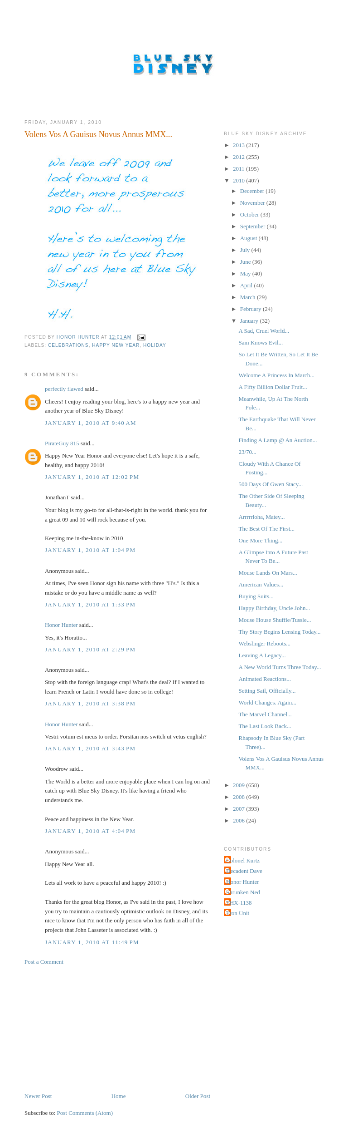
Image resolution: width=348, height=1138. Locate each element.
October (250, 214)
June (246, 261)
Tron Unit (237, 913)
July (245, 249)
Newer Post (38, 1096)
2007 (239, 808)
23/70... (247, 451)
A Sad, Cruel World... (263, 330)
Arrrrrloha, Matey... (261, 516)
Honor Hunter (61, 624)
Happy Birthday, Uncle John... (274, 608)
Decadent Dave (244, 870)
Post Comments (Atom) (85, 1112)
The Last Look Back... (264, 726)
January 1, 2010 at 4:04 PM (90, 831)
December (253, 190)
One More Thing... (260, 540)
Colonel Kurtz (243, 860)
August (249, 238)
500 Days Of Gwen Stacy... (270, 484)
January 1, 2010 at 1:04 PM (90, 550)
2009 (239, 785)
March (248, 297)
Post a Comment (43, 961)
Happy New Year (116, 345)
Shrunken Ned (243, 892)
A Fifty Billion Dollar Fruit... (272, 387)
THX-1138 (239, 902)
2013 (239, 145)
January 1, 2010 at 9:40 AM (90, 422)
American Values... (260, 584)
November (253, 202)
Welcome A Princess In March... (276, 375)
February (251, 308)
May (246, 273)
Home (118, 1096)
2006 (239, 820)
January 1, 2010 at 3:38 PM (90, 703)
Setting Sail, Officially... (266, 690)
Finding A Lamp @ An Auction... (277, 440)
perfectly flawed (64, 388)
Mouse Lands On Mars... (267, 572)
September (253, 226)
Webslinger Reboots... (264, 643)
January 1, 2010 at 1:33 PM (90, 604)
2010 (239, 180)
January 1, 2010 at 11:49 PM (92, 942)
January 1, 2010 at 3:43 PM (90, 748)
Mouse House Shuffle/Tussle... (274, 619)
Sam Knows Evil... (260, 342)
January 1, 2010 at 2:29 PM (90, 649)
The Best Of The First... (266, 528)
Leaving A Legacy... (261, 655)
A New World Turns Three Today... (279, 667)
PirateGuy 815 (62, 443)
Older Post (197, 1096)
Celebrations (68, 345)
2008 (239, 796)
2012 (239, 156)
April (247, 285)
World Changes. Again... (267, 702)
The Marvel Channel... (264, 714)
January (250, 320)
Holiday (154, 345)
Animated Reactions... (264, 678)
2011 (239, 168)
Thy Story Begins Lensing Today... (279, 631)
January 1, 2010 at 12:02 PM (92, 476)
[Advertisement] (92, 1028)
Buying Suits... (255, 596)
